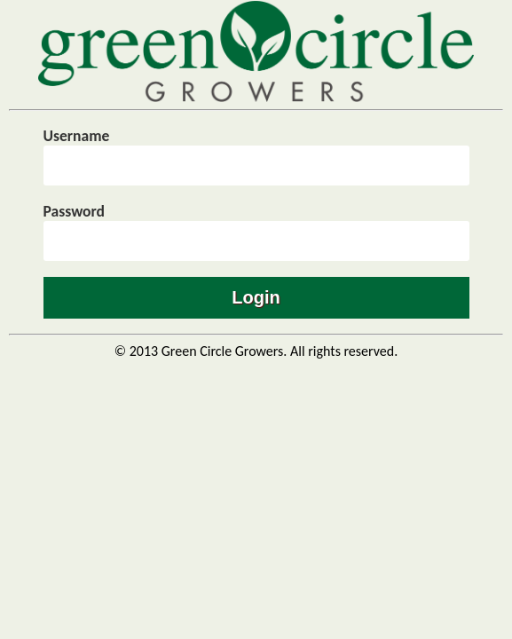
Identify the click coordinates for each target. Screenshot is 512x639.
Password (74, 211)
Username (76, 136)
